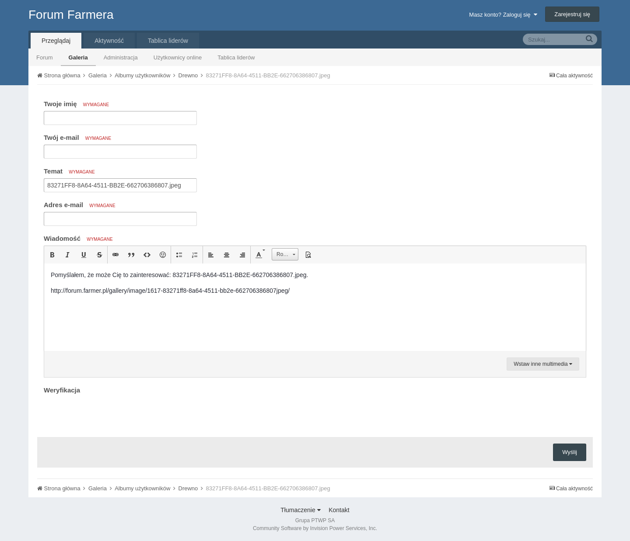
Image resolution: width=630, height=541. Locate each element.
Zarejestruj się (572, 14)
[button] (52, 255)
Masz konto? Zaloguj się (503, 14)
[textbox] (315, 307)
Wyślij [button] (569, 452)
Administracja (121, 57)
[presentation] (110, 413)
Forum (44, 57)
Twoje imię (76, 104)
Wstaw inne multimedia (543, 364)
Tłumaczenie (300, 509)
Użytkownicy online (178, 57)
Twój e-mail (77, 137)
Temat (69, 171)
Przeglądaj (56, 40)
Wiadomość (78, 238)
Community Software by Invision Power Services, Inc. (315, 528)
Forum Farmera (70, 14)
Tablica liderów (236, 57)
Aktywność (109, 40)
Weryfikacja (62, 390)
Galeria (78, 57)
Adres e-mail (80, 204)
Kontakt (339, 509)
